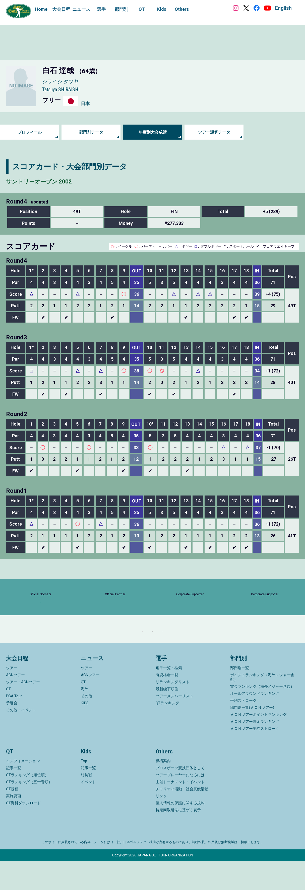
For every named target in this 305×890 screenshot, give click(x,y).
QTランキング (167, 732)
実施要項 (13, 825)
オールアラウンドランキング (254, 722)
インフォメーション (23, 790)
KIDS (85, 732)
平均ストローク (243, 729)
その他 (86, 725)
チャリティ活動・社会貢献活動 (182, 818)
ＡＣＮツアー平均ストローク (254, 757)
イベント (88, 811)
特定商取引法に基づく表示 (178, 839)
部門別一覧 (239, 697)
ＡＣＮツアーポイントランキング (258, 743)
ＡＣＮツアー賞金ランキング (254, 750)
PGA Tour (14, 725)
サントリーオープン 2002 (50, 180)
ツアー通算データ (214, 132)
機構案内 (163, 790)
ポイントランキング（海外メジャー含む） (262, 706)
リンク (161, 825)
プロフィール (29, 132)
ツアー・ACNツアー (23, 711)
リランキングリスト (173, 711)
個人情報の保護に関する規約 (180, 832)
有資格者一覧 (167, 704)
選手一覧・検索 (169, 697)
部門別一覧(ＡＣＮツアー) (252, 736)
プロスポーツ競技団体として (180, 797)
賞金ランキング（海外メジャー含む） (262, 715)
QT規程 (12, 818)
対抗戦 (86, 804)
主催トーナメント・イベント (180, 811)
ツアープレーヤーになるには (180, 804)
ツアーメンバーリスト (174, 725)
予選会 (11, 732)
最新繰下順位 (167, 718)
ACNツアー (15, 704)
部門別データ (91, 132)
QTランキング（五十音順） (29, 811)
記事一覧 (13, 797)
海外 (84, 718)
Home (41, 9)
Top (84, 790)
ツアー (11, 697)
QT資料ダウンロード (23, 832)
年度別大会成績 (152, 132)
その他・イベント (21, 739)
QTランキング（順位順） (27, 804)
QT (8, 718)
